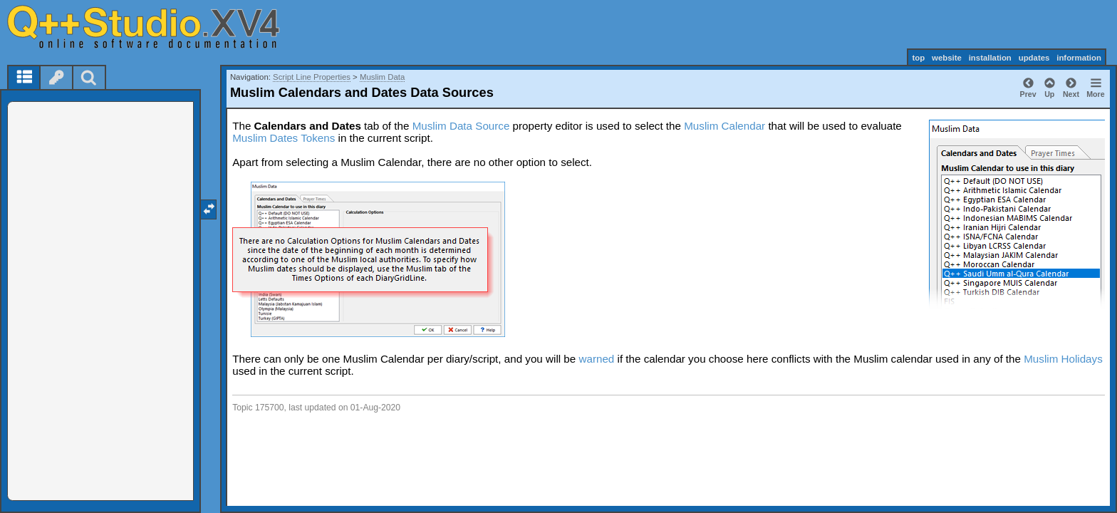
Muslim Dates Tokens (283, 138)
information (1078, 57)
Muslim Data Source (461, 126)
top (918, 57)
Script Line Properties (311, 77)
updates (1034, 57)
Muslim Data (382, 77)
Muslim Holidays (1063, 359)
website (947, 57)
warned (596, 359)
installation (990, 57)
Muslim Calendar (724, 126)
